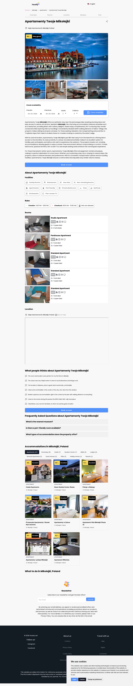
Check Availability (95, 112)
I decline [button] (82, 679)
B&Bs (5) (85, 452)
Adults (63, 111)
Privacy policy (67, 648)
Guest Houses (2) (52, 457)
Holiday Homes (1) (77, 457)
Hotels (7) (58, 452)
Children (75, 111)
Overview (33, 15)
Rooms (49, 15)
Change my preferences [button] (95, 679)
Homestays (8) (46, 452)
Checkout (47, 110)
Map (103, 641)
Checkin (29, 110)
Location (66, 15)
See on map (60, 315)
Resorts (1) (91, 457)
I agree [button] (74, 679)
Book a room (66, 165)
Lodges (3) (95, 452)
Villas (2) (65, 457)
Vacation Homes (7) (72, 452)
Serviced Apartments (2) (35, 457)
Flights (103, 648)
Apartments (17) (32, 452)
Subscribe (90, 599)
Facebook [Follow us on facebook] (31, 648)
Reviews (83, 15)
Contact (67, 641)
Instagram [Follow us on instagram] (31, 644)
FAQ (99, 15)
